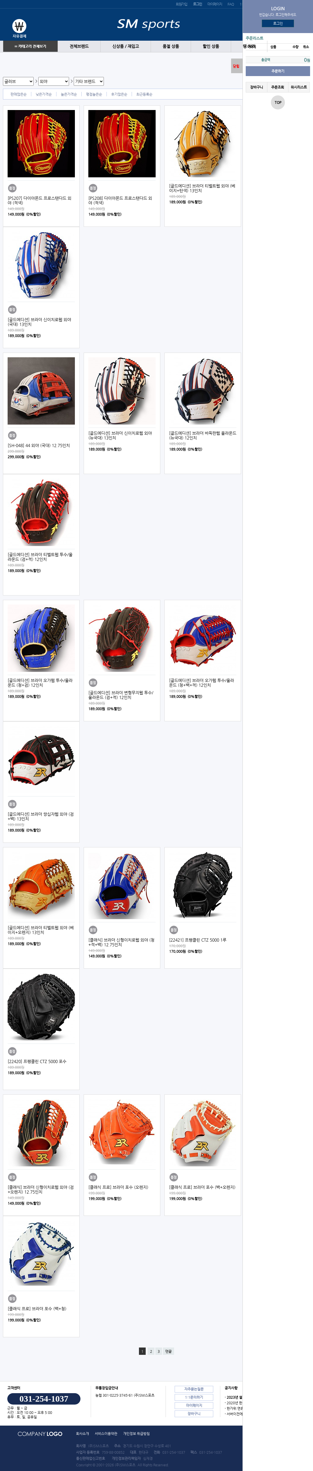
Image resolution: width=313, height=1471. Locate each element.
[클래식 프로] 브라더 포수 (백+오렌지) (202, 1187)
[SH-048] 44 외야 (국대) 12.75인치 (39, 445)
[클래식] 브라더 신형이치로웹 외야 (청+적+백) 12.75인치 (121, 942)
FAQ (230, 4)
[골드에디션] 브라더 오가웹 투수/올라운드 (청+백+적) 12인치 (201, 682)
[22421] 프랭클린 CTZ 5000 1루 (197, 940)
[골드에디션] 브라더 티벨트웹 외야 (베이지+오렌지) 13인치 (41, 930)
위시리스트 (299, 87)
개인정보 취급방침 (136, 1433)
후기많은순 (119, 94)
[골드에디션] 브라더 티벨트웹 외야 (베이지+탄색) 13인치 (202, 188)
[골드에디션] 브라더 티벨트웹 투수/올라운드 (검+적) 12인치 (40, 557)
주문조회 (277, 87)
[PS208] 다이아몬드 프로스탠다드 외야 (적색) (120, 200)
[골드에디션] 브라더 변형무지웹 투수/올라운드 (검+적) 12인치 (120, 695)
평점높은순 (94, 94)
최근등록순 (144, 94)
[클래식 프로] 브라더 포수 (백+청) (37, 1308)
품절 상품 (171, 46)
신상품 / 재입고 (125, 46)
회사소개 (82, 1433)
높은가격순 (69, 94)
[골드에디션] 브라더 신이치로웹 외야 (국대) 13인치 (39, 322)
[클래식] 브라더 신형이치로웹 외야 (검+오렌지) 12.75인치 (41, 1189)
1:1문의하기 (194, 1397)
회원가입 (181, 4)
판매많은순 (19, 94)
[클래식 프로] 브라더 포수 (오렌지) (118, 1187)
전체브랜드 (79, 46)
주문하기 (277, 71)
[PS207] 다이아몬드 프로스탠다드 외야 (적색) (39, 200)
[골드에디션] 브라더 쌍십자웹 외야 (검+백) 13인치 (41, 816)
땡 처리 (249, 46)
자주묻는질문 (194, 1389)
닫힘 (236, 66)
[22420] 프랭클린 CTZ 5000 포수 (37, 1061)
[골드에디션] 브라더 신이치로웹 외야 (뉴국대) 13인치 (120, 435)
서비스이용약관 (106, 1433)
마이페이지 (214, 4)
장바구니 (256, 87)
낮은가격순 (44, 94)
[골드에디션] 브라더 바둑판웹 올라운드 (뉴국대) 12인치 (202, 435)
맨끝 (168, 1351)
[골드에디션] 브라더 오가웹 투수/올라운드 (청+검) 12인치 (40, 682)
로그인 (278, 23)
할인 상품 (211, 46)
